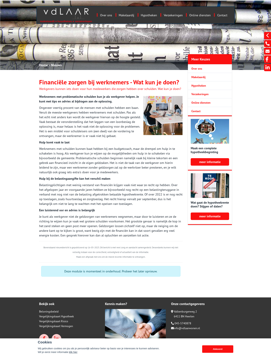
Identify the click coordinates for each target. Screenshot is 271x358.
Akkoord (217, 349)
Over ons (106, 15)
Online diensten (200, 15)
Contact (222, 15)
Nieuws (56, 65)
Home (43, 65)
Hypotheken (149, 15)
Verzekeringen (173, 15)
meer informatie (210, 162)
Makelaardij (126, 15)
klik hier (73, 352)
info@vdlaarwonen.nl (185, 328)
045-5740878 (181, 323)
